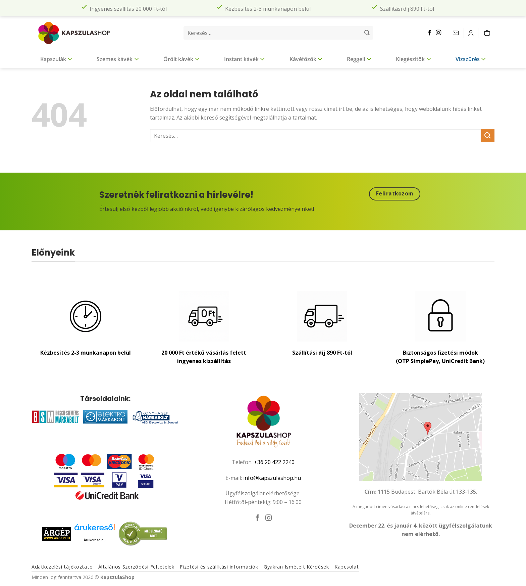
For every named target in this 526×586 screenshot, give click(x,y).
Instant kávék (244, 58)
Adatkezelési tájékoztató (62, 567)
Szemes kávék (118, 58)
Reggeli (359, 58)
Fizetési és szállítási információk (219, 567)
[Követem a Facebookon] (429, 33)
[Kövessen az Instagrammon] (438, 33)
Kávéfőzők (306, 58)
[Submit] (367, 33)
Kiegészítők (413, 58)
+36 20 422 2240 (274, 462)
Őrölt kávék (181, 58)
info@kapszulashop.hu (272, 478)
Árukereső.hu (94, 540)
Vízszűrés (471, 58)
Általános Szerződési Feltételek (136, 567)
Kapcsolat (346, 567)
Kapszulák (56, 58)
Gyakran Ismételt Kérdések (296, 567)
